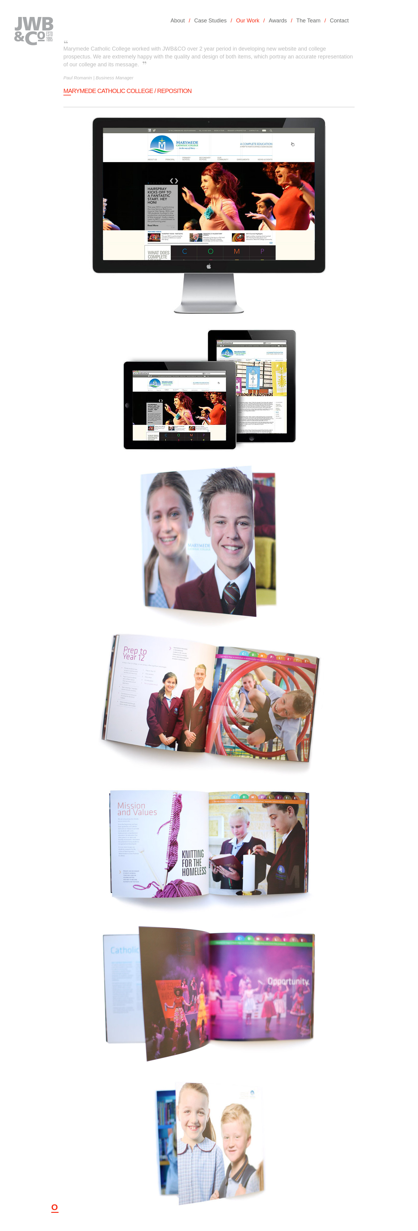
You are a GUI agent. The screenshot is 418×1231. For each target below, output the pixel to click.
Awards (278, 21)
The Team (308, 21)
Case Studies (210, 21)
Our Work (247, 21)
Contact (339, 21)
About (177, 21)
